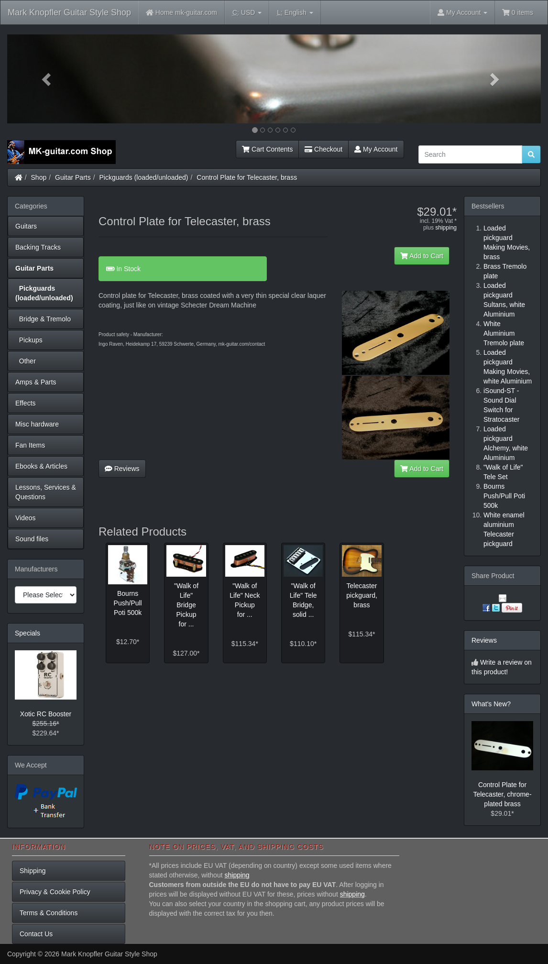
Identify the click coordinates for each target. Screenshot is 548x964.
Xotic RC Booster (45, 714)
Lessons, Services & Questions (45, 492)
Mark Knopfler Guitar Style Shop (69, 12)
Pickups (29, 340)
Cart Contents (267, 149)
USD (247, 13)
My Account (375, 149)
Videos (25, 518)
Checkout (323, 149)
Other (25, 361)
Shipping (33, 871)
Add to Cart (421, 256)
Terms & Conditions (48, 913)
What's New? (491, 704)
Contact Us (36, 934)
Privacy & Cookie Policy (55, 892)
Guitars (26, 226)
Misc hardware (37, 424)
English (295, 13)
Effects (25, 403)
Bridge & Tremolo (43, 319)
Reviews (122, 468)
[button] (47, 78)
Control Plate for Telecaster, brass (247, 177)
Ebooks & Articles (41, 466)
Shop (39, 177)
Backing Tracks (38, 247)
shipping (446, 227)
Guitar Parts (73, 177)
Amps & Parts (35, 382)
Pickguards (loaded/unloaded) (143, 177)
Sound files (31, 539)
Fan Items (30, 445)
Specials (27, 633)
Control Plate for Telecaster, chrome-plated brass (502, 794)
